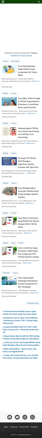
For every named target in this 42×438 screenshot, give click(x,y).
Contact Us (14, 427)
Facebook (6, 273)
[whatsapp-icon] (32, 417)
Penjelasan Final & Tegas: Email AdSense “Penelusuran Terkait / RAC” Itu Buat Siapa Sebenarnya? (20, 320)
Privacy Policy (24, 427)
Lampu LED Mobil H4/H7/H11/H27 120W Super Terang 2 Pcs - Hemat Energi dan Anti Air (20, 329)
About (6, 427)
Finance (5, 61)
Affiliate (5, 93)
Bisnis (13, 243)
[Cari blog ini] (39, 1)
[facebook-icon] (9, 417)
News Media (15, 61)
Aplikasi (5, 183)
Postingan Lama (33, 303)
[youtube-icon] (17, 417)
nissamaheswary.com (24, 435)
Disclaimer (34, 427)
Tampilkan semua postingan (21, 56)
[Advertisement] (21, 27)
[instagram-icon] (24, 417)
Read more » (32, 113)
